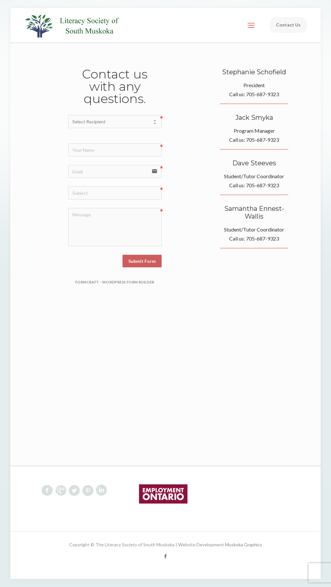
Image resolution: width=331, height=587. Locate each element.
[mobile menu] (251, 25)
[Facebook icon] (165, 556)
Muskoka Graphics (243, 544)
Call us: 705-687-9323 (254, 94)
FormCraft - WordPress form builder (115, 282)
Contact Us (288, 24)
